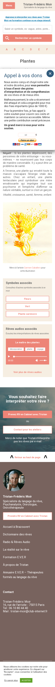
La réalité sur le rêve (16, 549)
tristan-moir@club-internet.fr (29, 611)
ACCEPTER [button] (26, 680)
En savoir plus (11, 680)
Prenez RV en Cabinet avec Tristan (27, 414)
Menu (9, 5)
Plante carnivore (27, 314)
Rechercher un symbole (28, 38)
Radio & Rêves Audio (16, 542)
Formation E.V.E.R (14, 557)
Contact (8, 592)
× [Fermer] (50, 73)
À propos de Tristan (15, 565)
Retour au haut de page (27, 457)
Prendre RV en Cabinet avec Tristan (27, 516)
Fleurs (27, 299)
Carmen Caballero (32, 268)
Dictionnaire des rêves (17, 534)
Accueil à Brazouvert (16, 527)
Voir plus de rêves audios (27, 372)
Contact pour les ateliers (27, 429)
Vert (27, 306)
